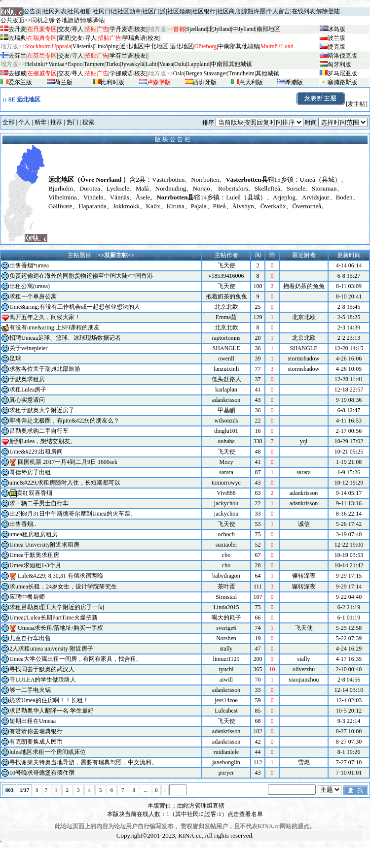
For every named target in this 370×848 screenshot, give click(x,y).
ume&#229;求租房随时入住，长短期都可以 (64, 482)
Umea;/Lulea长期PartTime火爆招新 (53, 617)
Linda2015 (226, 607)
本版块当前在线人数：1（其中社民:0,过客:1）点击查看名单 (185, 814)
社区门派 (154, 11)
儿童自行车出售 (30, 638)
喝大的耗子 (226, 617)
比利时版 (112, 82)
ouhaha (226, 441)
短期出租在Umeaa (32, 721)
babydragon (226, 575)
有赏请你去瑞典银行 (36, 731)
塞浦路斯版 (342, 82)
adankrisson (226, 399)
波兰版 (336, 37)
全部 (8, 122)
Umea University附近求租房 (44, 544)
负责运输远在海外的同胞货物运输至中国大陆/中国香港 (81, 275)
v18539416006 (226, 275)
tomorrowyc (226, 482)
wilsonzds (226, 420)
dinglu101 (226, 430)
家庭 (64, 37)
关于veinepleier (28, 348)
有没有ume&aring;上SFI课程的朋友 (54, 327)
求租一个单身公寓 (33, 296)
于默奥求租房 (27, 379)
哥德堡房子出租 (30, 472)
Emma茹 (226, 317)
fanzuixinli (226, 368)
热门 (72, 122)
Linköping (106, 46)
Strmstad (226, 596)
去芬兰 (17, 55)
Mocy (226, 461)
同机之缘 (43, 20)
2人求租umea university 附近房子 (51, 648)
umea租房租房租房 (33, 534)
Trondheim (241, 73)
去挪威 (17, 73)
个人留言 (278, 11)
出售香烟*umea (29, 265)
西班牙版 (205, 82)
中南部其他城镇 (231, 64)
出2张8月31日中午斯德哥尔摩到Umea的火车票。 (72, 513)
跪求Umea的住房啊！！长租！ (49, 700)
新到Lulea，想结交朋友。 (42, 441)
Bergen (193, 73)
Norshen (226, 638)
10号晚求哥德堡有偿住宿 (41, 772)
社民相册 (79, 11)
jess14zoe (226, 700)
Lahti (152, 64)
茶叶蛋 (226, 586)
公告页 (32, 11)
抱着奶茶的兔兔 (226, 296)
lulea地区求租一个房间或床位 (47, 752)
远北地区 (181, 46)
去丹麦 (17, 29)
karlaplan (226, 389)
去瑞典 (17, 37)
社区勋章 (129, 11)
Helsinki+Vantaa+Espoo (54, 64)
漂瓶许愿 (253, 11)
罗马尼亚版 (342, 73)
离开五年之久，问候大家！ (44, 317)
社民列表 (55, 11)
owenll (226, 358)
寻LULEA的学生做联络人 (42, 679)
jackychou (226, 503)
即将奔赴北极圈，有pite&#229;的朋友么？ (64, 420)
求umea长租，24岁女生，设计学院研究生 (63, 586)
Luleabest (226, 710)
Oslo (179, 73)
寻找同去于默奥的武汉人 (41, 669)
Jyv (132, 64)
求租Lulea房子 (27, 389)
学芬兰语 (121, 55)
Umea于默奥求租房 (34, 555)
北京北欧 (226, 306)
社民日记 (104, 11)
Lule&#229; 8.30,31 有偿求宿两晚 (60, 575)
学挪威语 (121, 73)
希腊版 (294, 82)
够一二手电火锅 (30, 689)
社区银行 (204, 11)
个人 (24, 122)
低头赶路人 (226, 379)
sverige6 (226, 627)
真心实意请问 (27, 399)
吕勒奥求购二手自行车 (39, 430)
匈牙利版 (339, 64)
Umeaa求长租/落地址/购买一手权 (60, 627)
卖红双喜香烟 (34, 492)
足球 (15, 358)
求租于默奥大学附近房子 (41, 410)
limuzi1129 (226, 658)
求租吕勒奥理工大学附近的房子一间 (56, 607)
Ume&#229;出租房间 (36, 451)
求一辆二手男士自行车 (39, 503)
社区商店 (229, 11)
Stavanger (215, 73)
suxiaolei (226, 544)
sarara (226, 472)
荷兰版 (64, 82)
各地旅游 (67, 20)
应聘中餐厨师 (27, 596)
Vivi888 (226, 492)
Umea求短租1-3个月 (35, 565)
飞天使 (226, 265)
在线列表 (303, 11)
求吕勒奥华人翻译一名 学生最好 (51, 710)
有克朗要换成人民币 (36, 741)
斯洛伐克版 (342, 55)
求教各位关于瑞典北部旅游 (44, 368)
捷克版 (336, 46)
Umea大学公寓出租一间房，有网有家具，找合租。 (75, 658)
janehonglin (226, 762)
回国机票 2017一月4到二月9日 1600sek (67, 461)
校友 (140, 29)
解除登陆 (328, 11)
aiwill (226, 679)
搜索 (88, 122)
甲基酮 (226, 410)
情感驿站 (92, 20)
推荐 (56, 122)
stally (226, 648)
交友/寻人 (70, 29)
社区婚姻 (179, 11)
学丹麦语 (121, 29)
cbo (226, 555)
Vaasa (166, 64)
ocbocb (226, 534)
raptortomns (226, 337)
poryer (226, 772)
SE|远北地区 (24, 99)
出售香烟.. (22, 524)
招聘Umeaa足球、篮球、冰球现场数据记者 (65, 337)
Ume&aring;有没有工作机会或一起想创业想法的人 (74, 306)
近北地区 (132, 46)
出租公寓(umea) (29, 286)
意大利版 (251, 82)
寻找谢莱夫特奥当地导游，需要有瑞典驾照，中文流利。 (83, 762)
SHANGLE (226, 348)
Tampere (94, 64)
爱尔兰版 (20, 82)
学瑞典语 (134, 37)
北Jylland (219, 29)
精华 (40, 122)
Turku (113, 64)
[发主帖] (332, 103)
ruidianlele (226, 752)
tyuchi (226, 669)
